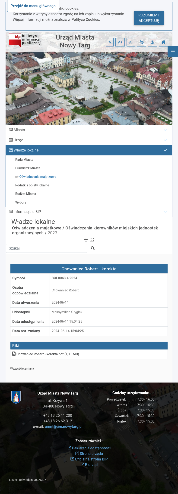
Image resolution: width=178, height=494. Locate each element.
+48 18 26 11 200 (57, 415)
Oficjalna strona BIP (89, 459)
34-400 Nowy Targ (58, 406)
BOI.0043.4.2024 (64, 278)
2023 (52, 233)
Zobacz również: (89, 441)
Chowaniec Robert (65, 290)
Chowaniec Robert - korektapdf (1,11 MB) (45, 354)
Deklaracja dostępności (89, 448)
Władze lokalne (26, 150)
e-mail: (58, 426)
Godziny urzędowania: (130, 393)
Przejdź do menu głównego (33, 6)
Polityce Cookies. (85, 19)
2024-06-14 (60, 303)
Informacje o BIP (27, 212)
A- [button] (131, 42)
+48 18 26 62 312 (57, 421)
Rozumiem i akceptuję (148, 18)
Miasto (19, 130)
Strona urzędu (89, 453)
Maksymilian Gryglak (67, 312)
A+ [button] (120, 42)
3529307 (40, 480)
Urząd (18, 140)
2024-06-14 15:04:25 (67, 322)
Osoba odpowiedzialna (25, 290)
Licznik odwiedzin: (21, 480)
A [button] (110, 42)
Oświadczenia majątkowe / (38, 228)
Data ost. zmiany (26, 331)
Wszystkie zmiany (22, 368)
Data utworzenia (25, 302)
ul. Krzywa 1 (58, 400)
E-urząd (89, 465)
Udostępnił (21, 312)
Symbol (18, 278)
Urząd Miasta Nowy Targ (75, 41)
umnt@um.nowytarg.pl (63, 426)
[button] (141, 42)
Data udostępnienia (28, 321)
